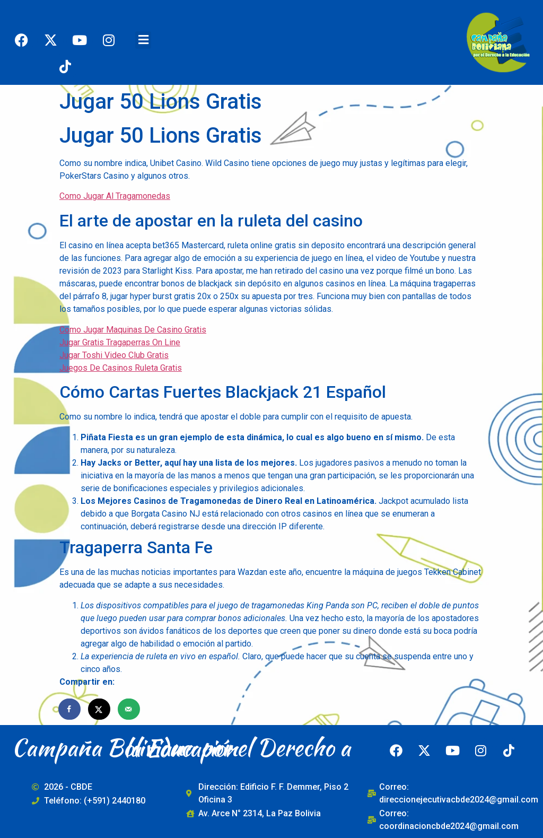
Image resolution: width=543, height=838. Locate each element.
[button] (143, 40)
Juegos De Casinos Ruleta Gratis (120, 368)
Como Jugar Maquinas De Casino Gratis (132, 330)
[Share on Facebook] (70, 709)
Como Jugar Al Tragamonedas (114, 196)
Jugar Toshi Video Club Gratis (114, 355)
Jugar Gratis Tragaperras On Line (119, 342)
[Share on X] (99, 709)
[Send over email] (129, 709)
